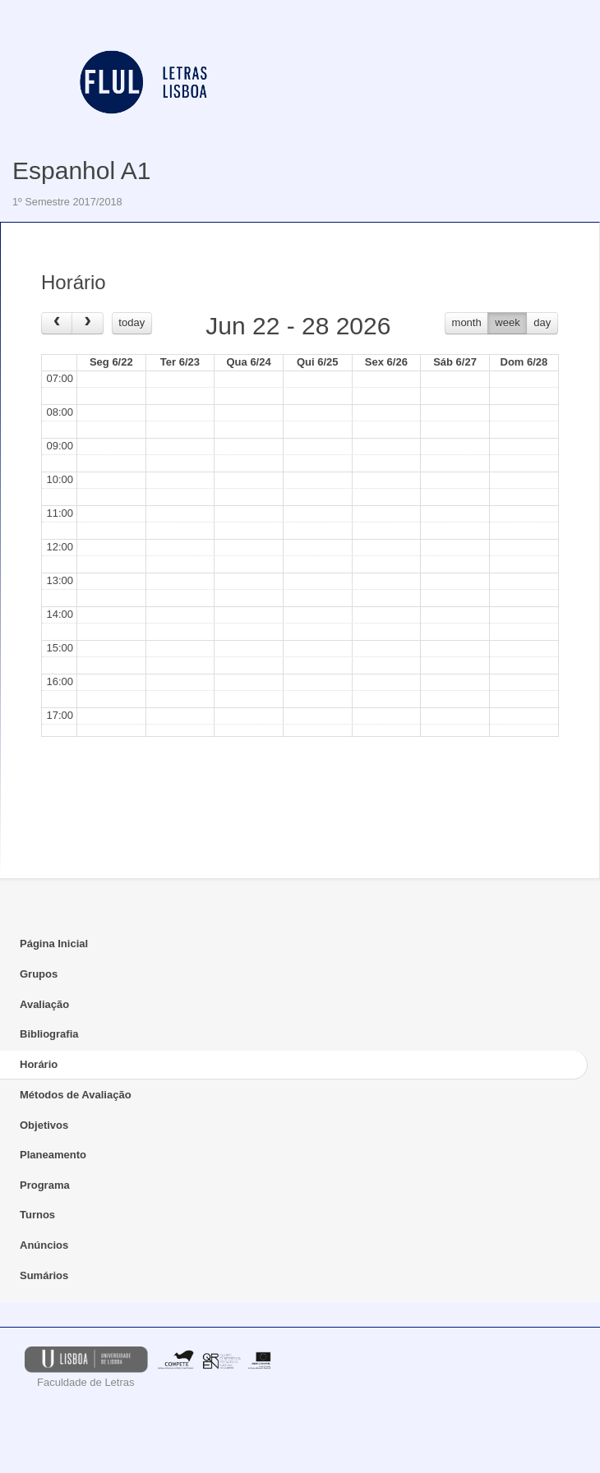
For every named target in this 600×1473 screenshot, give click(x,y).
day (542, 322)
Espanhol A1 (81, 170)
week (507, 322)
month (467, 322)
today (131, 322)
